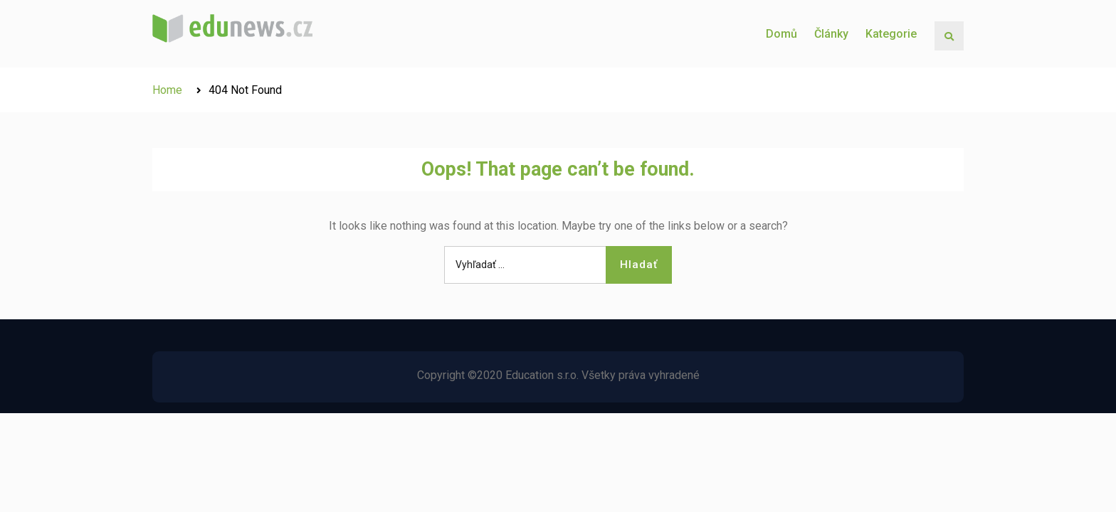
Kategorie (891, 34)
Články (831, 34)
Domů (781, 34)
